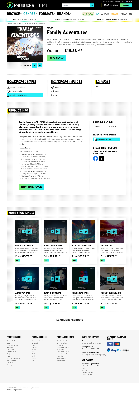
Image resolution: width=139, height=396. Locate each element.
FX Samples (60, 349)
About (105, 1)
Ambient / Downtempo (39, 341)
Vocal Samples (61, 358)
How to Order (11, 352)
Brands (63, 14)
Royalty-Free (22, 95)
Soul (33, 356)
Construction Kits (62, 341)
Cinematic (96, 126)
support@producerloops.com (91, 343)
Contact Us (10, 349)
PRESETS (114, 14)
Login (122, 1)
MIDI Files (60, 356)
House (34, 349)
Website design (12, 390)
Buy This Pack (31, 187)
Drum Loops (61, 345)
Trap (33, 360)
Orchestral (112, 126)
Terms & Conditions (13, 358)
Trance (34, 358)
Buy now (56, 58)
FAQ (8, 354)
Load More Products (69, 320)
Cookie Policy (11, 362)
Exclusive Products (63, 347)
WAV (97, 87)
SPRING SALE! (88, 14)
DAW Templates (62, 343)
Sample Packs (11, 341)
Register (117, 1)
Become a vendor (12, 345)
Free (130, 14)
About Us (10, 347)
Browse (13, 14)
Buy (17, 260)
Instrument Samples (63, 352)
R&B (33, 354)
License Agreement (104, 139)
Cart (126, 5)
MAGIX (50, 27)
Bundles (123, 14)
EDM (33, 345)
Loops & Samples (62, 354)
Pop (33, 352)
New (97, 14)
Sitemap (9, 365)
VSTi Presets (61, 360)
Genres (29, 14)
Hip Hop (34, 347)
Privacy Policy (11, 360)
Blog (109, 1)
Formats (46, 14)
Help (112, 1)
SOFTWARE (105, 14)
